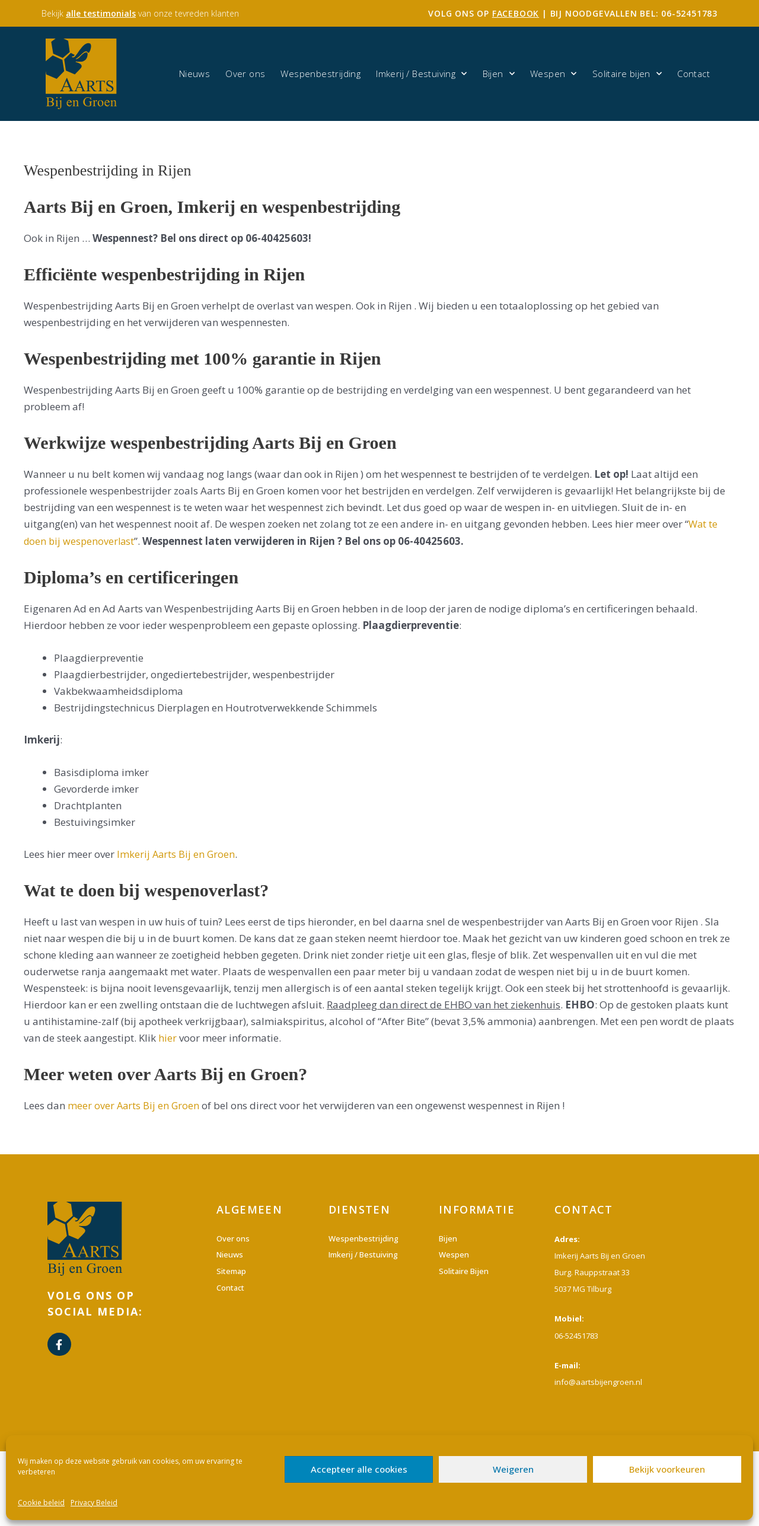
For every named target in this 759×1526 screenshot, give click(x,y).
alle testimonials (101, 13)
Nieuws (194, 73)
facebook (515, 13)
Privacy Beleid (94, 1503)
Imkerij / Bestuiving (421, 74)
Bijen (499, 74)
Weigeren (513, 1469)
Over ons (245, 73)
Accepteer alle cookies (359, 1469)
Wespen (553, 74)
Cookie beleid (41, 1503)
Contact (693, 73)
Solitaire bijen (627, 74)
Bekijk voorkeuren (667, 1469)
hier (167, 1038)
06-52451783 (689, 13)
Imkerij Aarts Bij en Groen (177, 854)
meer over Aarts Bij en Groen (134, 1105)
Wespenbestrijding (320, 73)
